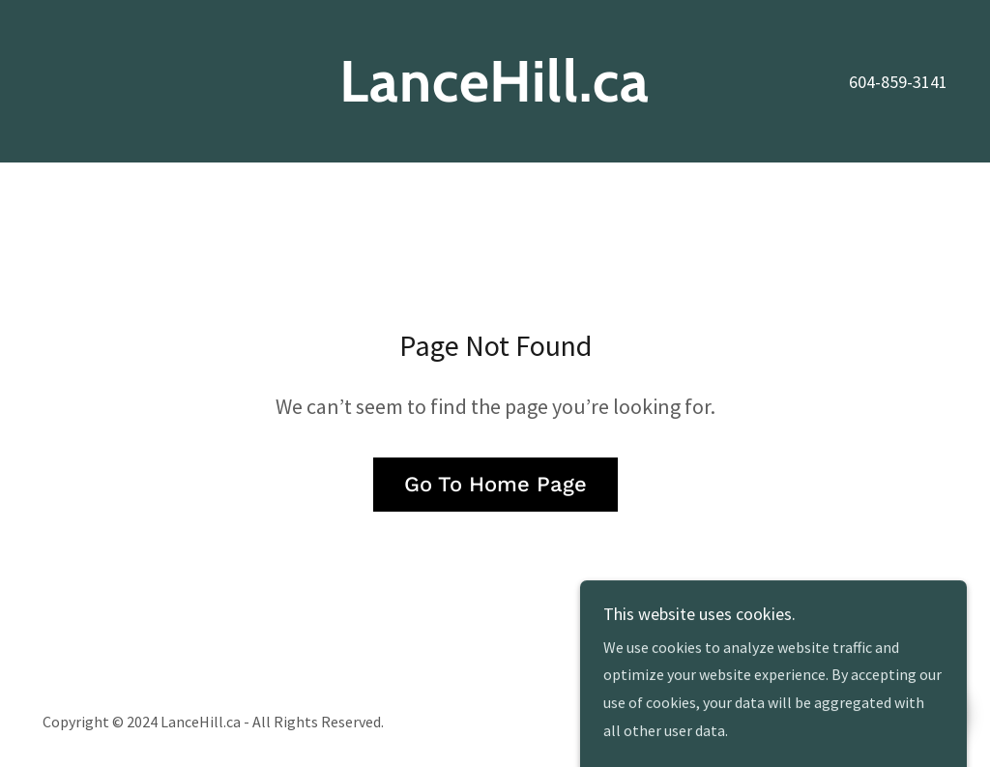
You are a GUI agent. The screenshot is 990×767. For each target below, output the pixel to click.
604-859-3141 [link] (898, 82)
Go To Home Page (495, 484)
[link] (495, 95)
